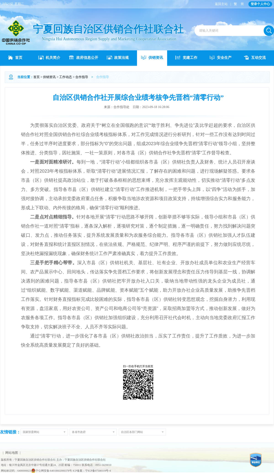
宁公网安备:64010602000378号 (51, 470)
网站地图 (11, 452)
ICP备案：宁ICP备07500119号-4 (92, 470)
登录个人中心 (260, 4)
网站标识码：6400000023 (16, 470)
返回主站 (221, 4)
